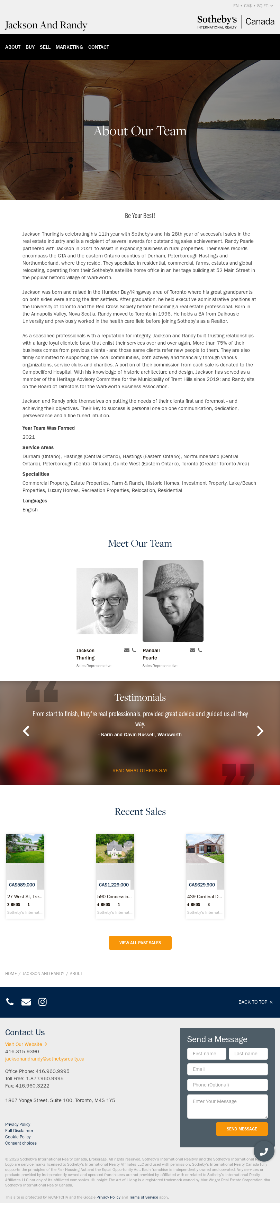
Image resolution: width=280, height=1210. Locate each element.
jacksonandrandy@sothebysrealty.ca (44, 1059)
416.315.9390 (22, 1051)
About (12, 47)
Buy (30, 47)
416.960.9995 (53, 1071)
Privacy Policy (17, 1124)
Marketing (69, 47)
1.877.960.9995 (45, 1078)
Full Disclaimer (19, 1130)
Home (11, 973)
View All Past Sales (140, 942)
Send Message (242, 1128)
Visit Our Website (27, 1044)
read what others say (140, 770)
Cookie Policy (17, 1136)
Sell (45, 47)
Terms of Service (143, 1197)
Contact (98, 47)
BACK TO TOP (256, 1002)
